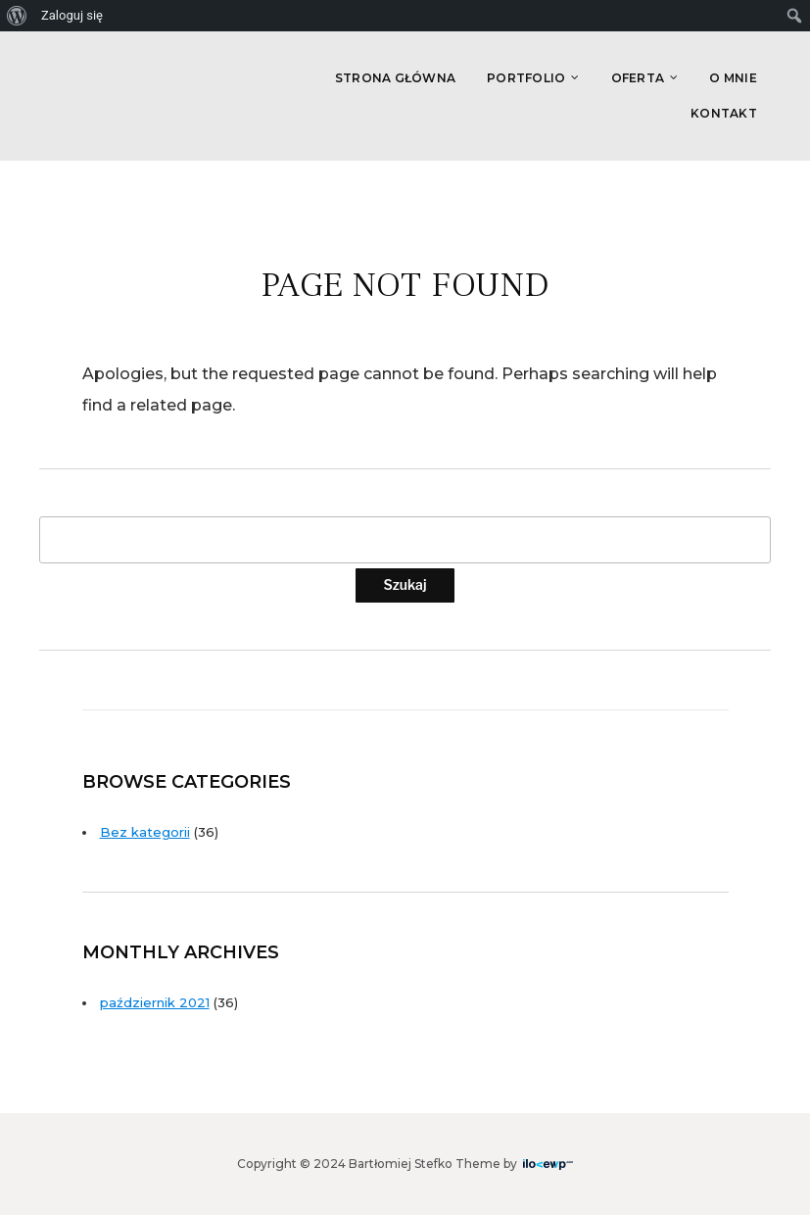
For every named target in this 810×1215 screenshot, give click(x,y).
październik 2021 (155, 1002)
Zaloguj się (72, 15)
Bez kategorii (145, 832)
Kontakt (724, 113)
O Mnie (733, 78)
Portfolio (526, 78)
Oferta (638, 78)
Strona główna (395, 78)
